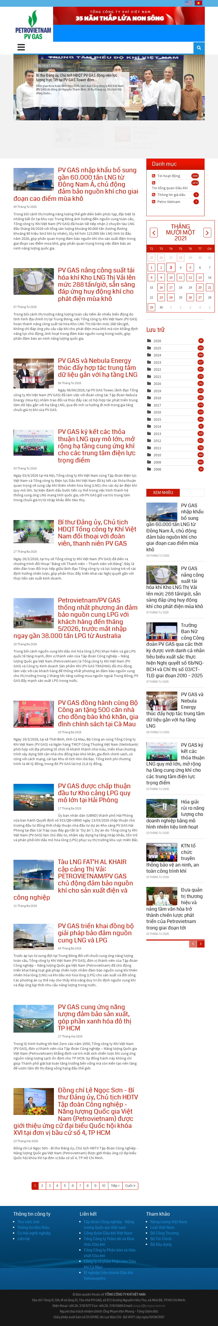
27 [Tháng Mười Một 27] (200, 297)
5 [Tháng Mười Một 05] (190, 267)
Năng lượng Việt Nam (168, 1222)
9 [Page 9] (95, 1185)
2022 (157, 369)
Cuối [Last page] (128, 1185)
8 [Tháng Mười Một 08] (151, 277)
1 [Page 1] (35, 1185)
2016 (157, 412)
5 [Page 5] (65, 1185)
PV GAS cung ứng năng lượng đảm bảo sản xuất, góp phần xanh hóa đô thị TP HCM (33, 1019)
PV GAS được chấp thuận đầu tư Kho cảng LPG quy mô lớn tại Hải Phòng (33, 797)
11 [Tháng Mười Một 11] (180, 277)
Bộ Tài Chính (161, 1238)
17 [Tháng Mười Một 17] (170, 287)
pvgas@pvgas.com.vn (149, 1306)
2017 (157, 405)
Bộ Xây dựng (161, 1244)
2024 (157, 355)
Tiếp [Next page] (114, 1185)
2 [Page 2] (42, 1185)
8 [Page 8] (87, 1185)
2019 (157, 390)
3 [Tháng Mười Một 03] (171, 267)
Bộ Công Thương (164, 1233)
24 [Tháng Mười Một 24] (170, 297)
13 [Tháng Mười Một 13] (200, 277)
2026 (157, 340)
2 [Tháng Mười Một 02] (161, 267)
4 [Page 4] (57, 1185)
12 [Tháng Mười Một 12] (190, 277)
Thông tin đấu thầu (33, 1227)
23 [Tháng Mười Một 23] (161, 297)
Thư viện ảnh (28, 1222)
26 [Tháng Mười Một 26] (190, 297)
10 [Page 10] (103, 1185)
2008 (157, 469)
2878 (195, 183)
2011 (157, 447)
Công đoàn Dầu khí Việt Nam (108, 1233)
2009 (157, 462)
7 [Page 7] (80, 1185)
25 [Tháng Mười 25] (151, 257)
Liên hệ (24, 1238)
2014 (157, 426)
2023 (157, 362)
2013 (157, 433)
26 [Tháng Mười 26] (161, 257)
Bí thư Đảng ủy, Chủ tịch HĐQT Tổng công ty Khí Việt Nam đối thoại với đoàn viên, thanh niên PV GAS (33, 531)
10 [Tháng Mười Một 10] (170, 277)
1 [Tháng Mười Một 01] (151, 267)
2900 (195, 176)
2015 (157, 419)
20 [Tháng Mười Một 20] (200, 287)
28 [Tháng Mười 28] (180, 257)
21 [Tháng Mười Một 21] (209, 287)
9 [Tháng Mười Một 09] (161, 277)
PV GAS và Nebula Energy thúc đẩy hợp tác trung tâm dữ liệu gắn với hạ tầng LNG (33, 373)
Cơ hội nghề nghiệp (34, 1233)
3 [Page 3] (50, 1185)
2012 (157, 440)
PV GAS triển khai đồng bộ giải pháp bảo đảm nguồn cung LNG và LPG (33, 937)
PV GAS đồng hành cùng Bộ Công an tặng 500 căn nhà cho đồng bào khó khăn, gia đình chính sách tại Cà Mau (33, 714)
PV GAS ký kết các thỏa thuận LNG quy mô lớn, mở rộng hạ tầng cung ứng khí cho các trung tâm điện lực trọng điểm (33, 443)
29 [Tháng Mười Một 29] (151, 307)
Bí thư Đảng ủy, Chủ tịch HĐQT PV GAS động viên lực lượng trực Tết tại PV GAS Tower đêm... (109, 87)
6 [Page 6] (73, 1185)
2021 (157, 376)
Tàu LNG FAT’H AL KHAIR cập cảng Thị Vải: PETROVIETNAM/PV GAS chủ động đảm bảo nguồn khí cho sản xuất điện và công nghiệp (33, 875)
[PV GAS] (33, 24)
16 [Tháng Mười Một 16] (161, 287)
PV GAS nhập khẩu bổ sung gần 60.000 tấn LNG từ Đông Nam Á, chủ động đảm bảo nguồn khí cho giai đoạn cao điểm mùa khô (33, 179)
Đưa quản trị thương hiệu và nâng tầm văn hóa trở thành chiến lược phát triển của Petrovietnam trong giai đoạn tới (174, 907)
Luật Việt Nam (162, 1227)
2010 (157, 454)
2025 (157, 348)
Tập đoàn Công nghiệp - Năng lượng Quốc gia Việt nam (109, 1224)
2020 (157, 383)
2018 (157, 397)
